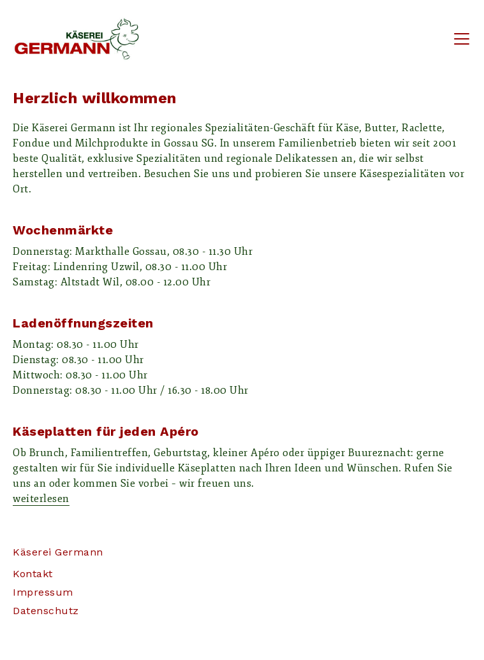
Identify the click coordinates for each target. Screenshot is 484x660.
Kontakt (33, 574)
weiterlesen (41, 498)
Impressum (43, 592)
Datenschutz (46, 611)
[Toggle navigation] (461, 38)
